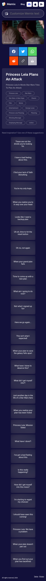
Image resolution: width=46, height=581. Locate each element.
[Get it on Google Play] (41, 4)
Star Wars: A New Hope (16, 98)
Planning (34, 113)
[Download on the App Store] (35, 4)
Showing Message (15, 118)
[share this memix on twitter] (23, 51)
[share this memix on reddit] (13, 60)
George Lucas (29, 108)
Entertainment (13, 108)
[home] (8, 4)
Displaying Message (15, 123)
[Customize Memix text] (25, 13)
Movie (21, 103)
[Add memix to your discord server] (29, 4)
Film (10, 103)
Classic (33, 98)
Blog (23, 4)
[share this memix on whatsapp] (32, 51)
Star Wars (28, 93)
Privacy (41, 576)
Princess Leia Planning (16, 113)
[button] (23, 60)
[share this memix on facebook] (13, 51)
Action (31, 123)
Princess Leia (13, 93)
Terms (36, 576)
